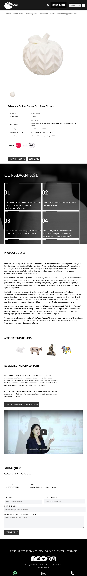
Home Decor (18, 13)
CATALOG (43, 551)
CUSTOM (61, 551)
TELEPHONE (10, 484)
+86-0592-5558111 (12, 487)
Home (8, 13)
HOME (13, 551)
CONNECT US (11, 532)
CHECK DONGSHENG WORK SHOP (21, 404)
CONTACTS (72, 551)
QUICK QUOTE (58, 5)
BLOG (52, 551)
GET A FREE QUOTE (17, 159)
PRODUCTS (31, 551)
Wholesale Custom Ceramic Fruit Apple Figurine (58, 13)
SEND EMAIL (34, 159)
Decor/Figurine (31, 13)
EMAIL (31, 484)
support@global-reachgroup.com (42, 487)
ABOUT (21, 551)
